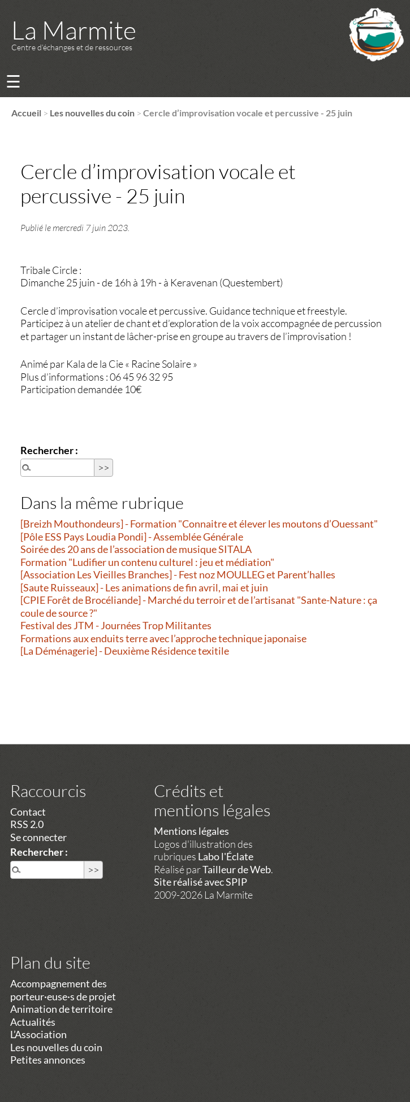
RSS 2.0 (27, 824)
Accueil (26, 112)
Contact (28, 811)
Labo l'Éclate (225, 856)
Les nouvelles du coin (92, 112)
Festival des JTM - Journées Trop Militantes (116, 625)
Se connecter (38, 837)
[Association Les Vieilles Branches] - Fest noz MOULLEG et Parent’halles (177, 574)
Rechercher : (49, 450)
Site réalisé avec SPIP (200, 881)
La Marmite (73, 29)
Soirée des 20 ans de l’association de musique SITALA (136, 549)
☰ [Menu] (13, 81)
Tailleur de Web (236, 869)
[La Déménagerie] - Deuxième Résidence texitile (124, 650)
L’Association (38, 1034)
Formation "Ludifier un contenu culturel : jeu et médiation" (147, 562)
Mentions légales (191, 831)
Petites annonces (47, 1059)
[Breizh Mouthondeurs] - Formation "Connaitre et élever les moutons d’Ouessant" (199, 523)
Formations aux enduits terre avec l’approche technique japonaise (163, 638)
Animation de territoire (61, 1009)
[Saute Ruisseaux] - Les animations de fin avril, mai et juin (144, 587)
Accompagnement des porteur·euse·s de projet (63, 990)
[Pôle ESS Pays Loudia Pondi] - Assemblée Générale (131, 536)
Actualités (32, 1022)
